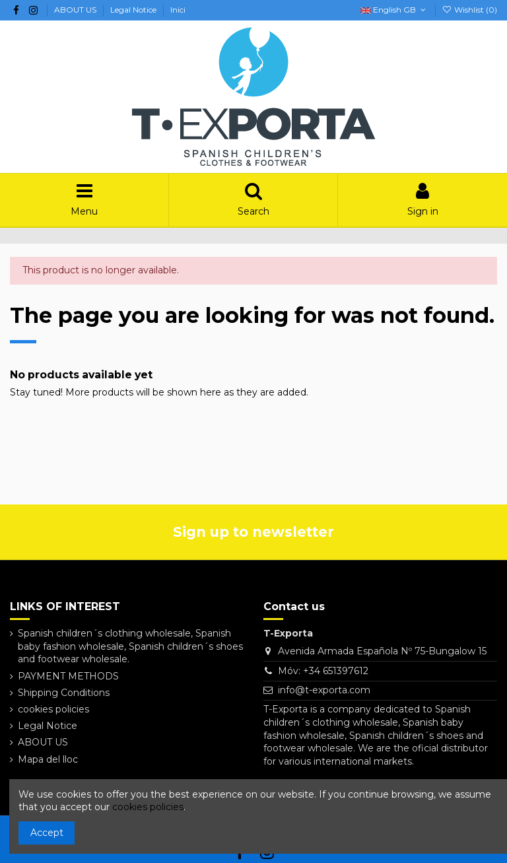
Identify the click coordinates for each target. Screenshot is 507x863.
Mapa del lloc (48, 759)
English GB (394, 10)
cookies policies (53, 709)
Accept (46, 833)
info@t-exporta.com (324, 690)
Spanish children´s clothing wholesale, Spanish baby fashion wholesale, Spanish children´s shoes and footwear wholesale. (130, 646)
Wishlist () (469, 10)
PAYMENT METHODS (68, 676)
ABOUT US (76, 10)
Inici (178, 10)
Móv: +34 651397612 (323, 671)
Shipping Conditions (64, 693)
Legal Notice (134, 10)
